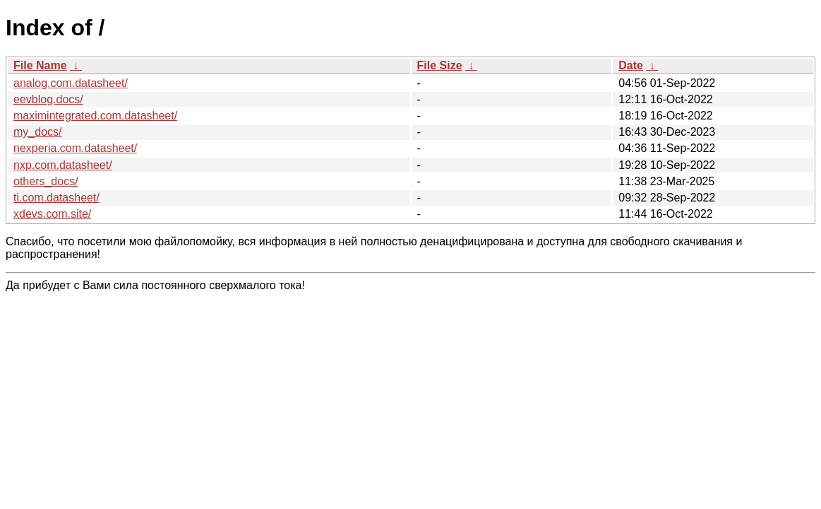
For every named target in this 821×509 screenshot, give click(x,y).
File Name (40, 65)
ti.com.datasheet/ (56, 198)
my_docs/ (37, 132)
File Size (439, 65)
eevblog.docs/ (48, 99)
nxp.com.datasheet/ (62, 165)
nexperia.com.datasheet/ (75, 148)
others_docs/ (45, 181)
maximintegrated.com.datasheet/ (95, 116)
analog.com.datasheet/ (70, 83)
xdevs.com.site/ (52, 214)
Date (630, 65)
